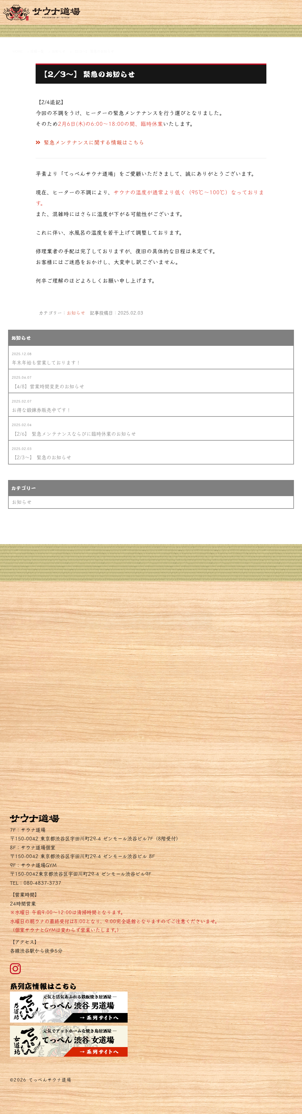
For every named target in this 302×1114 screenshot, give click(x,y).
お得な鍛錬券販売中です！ (41, 410)
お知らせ (76, 312)
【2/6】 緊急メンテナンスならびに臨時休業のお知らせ (74, 434)
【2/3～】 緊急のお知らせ (41, 457)
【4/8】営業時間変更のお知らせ (48, 386)
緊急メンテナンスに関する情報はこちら (90, 142)
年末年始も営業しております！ (46, 362)
